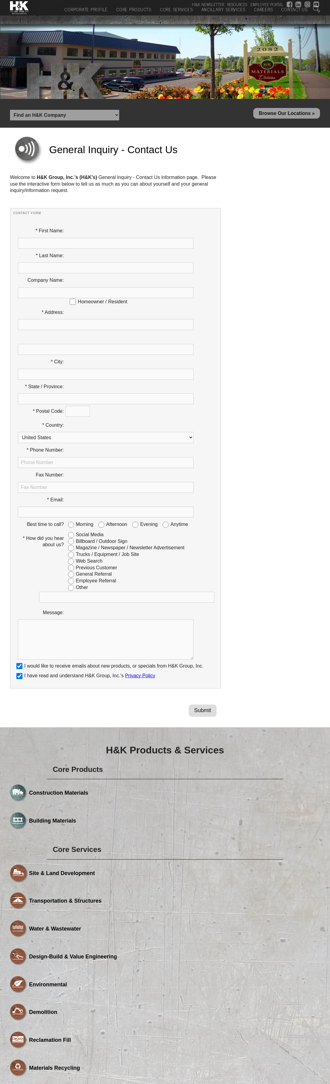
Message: (53, 495)
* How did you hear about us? (43, 424)
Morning (84, 406)
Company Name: (45, 261)
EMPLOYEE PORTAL (267, 4)
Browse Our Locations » (287, 114)
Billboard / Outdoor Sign (101, 423)
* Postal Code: (48, 337)
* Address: (53, 282)
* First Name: (49, 233)
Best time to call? (45, 406)
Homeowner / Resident (102, 271)
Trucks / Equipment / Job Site (107, 436)
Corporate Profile (86, 15)
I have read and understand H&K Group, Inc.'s (85, 544)
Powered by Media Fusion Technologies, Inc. (61, 1022)
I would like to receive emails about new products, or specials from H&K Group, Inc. (113, 534)
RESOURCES (237, 4)
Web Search (89, 443)
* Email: (55, 393)
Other (82, 470)
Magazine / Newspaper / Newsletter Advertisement (130, 430)
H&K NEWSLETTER (208, 4)
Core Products (133, 15)
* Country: (53, 351)
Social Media (90, 417)
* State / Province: (44, 324)
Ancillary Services (223, 15)
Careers (263, 15)
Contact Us (294, 15)
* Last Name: (50, 247)
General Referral (94, 456)
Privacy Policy (140, 544)
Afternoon (116, 406)
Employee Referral (96, 463)
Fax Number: (50, 379)
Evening (149, 406)
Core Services (176, 15)
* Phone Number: (45, 365)
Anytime (179, 406)
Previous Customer (96, 450)
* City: (57, 310)
